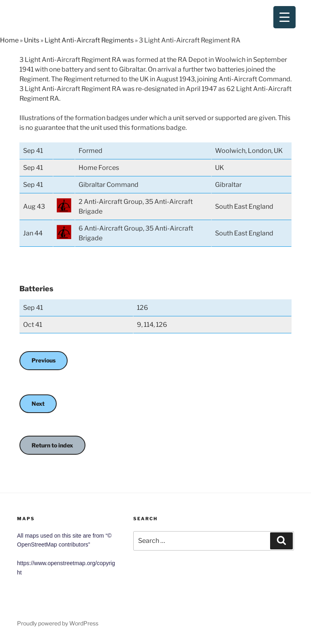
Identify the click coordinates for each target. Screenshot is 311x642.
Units (31, 40)
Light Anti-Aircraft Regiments (89, 40)
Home (9, 40)
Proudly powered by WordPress (57, 623)
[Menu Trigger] (284, 17)
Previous (43, 360)
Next (38, 403)
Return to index (52, 445)
